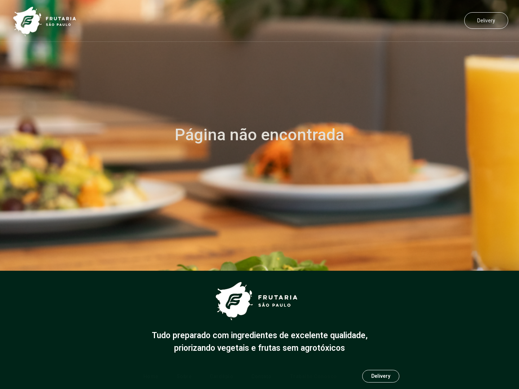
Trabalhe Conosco (423, 21)
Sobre (294, 21)
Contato (371, 21)
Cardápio (331, 21)
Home (261, 21)
